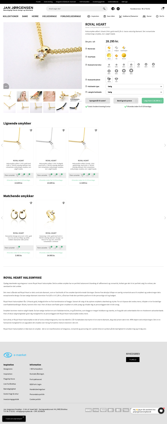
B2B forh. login (35, 384)
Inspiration (8, 374)
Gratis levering (48, 2)
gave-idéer (109, 16)
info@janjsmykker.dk (24, 411)
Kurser (147, 16)
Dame (25, 16)
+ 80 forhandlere (36, 369)
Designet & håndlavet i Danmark (66, 2)
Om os (160, 16)
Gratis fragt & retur (11, 394)
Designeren (8, 369)
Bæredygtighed (10, 389)
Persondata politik (37, 394)
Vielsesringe (49, 16)
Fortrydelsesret (36, 379)
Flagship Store (9, 379)
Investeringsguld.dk (98, 2)
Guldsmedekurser (113, 2)
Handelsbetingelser (37, 389)
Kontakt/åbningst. (37, 374)
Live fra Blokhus (10, 384)
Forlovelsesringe (70, 16)
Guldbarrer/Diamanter (128, 16)
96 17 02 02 (146, 9)
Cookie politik (35, 399)
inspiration (93, 16)
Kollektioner (10, 16)
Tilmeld (132, 359)
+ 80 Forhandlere (84, 2)
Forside (38, 2)
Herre (35, 16)
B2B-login (125, 2)
